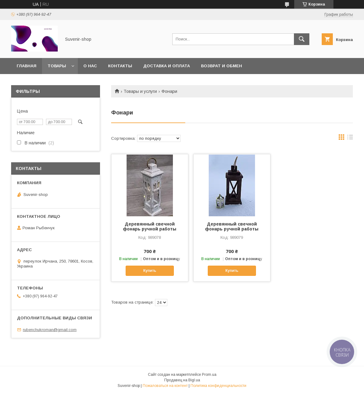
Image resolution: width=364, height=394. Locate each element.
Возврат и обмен (221, 66)
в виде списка (350, 138)
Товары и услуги (140, 91)
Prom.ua (209, 374)
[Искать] (301, 39)
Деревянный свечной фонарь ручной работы (149, 226)
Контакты (120, 66)
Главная (26, 66)
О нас (90, 66)
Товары (57, 66)
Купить (149, 270)
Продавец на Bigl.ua (182, 380)
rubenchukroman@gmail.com (50, 329)
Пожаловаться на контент (165, 386)
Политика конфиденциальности (218, 386)
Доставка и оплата (166, 66)
